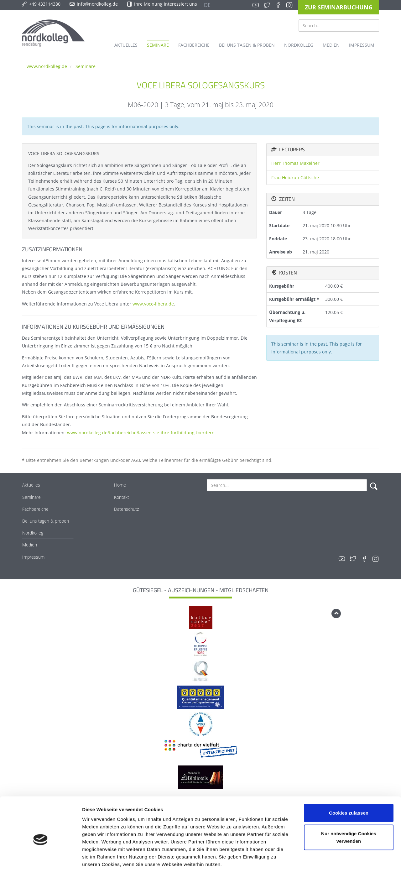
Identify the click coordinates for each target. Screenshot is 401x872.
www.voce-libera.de (153, 304)
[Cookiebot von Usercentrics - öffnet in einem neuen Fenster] (40, 859)
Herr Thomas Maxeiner (295, 163)
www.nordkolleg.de (47, 66)
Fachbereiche (35, 509)
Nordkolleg (32, 533)
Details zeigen (333, 859)
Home (120, 485)
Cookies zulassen (348, 783)
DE (207, 5)
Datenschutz (126, 509)
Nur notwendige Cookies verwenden (348, 807)
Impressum (33, 557)
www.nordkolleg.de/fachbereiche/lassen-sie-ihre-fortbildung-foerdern (141, 433)
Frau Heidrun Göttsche (295, 177)
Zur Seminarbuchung (338, 7)
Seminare (86, 66)
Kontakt (121, 497)
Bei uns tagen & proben (45, 521)
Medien (29, 545)
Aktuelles (31, 485)
